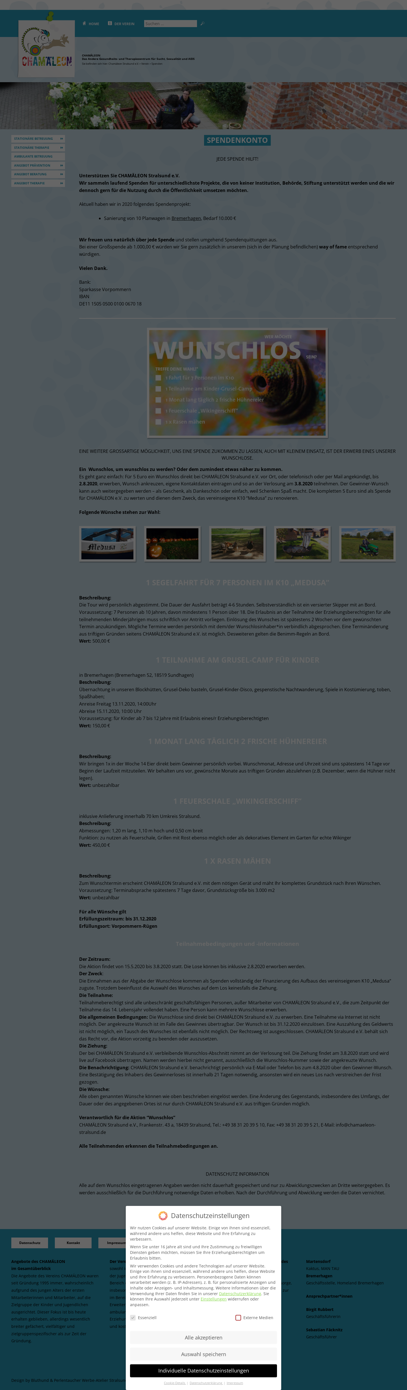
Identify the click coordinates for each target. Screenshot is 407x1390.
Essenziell (143, 1317)
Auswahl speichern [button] (203, 1353)
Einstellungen (214, 1298)
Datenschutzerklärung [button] (206, 1383)
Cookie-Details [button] (175, 1383)
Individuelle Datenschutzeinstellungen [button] (203, 1370)
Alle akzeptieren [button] (203, 1337)
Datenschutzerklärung (240, 1293)
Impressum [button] (235, 1383)
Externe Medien (254, 1317)
